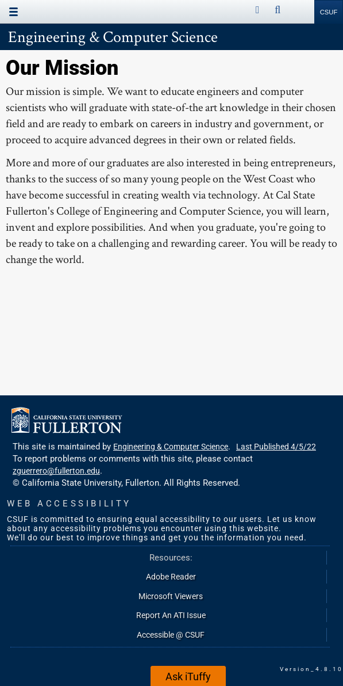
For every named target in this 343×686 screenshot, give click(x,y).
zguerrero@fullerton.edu (56, 470)
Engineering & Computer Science (113, 36)
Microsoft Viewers (170, 596)
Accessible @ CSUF (171, 634)
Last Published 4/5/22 (276, 446)
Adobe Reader (171, 576)
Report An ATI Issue (171, 615)
